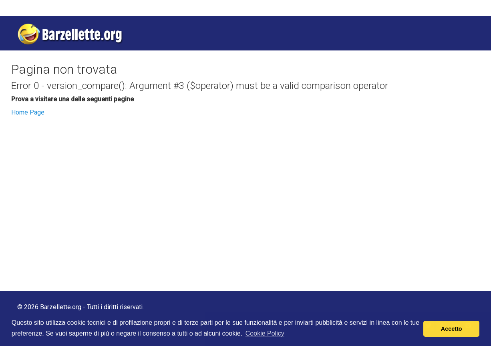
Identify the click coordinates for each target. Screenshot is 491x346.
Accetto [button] (451, 329)
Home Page (27, 112)
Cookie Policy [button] (265, 333)
